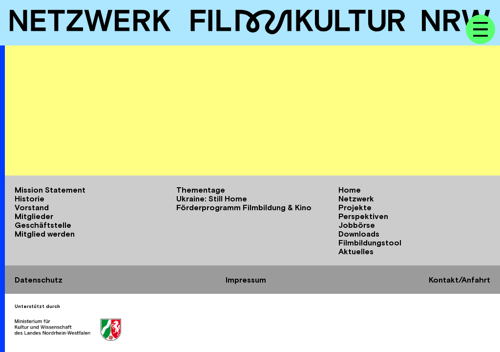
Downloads (358, 233)
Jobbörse (356, 224)
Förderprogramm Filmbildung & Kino (244, 207)
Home (349, 189)
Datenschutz (38, 279)
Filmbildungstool (369, 242)
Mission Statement (50, 189)
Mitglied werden (45, 233)
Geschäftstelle (43, 224)
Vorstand (32, 207)
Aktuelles (356, 251)
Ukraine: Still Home (211, 198)
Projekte (355, 207)
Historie (29, 198)
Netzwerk (356, 198)
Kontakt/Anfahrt (459, 279)
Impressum (246, 279)
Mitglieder (34, 216)
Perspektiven (363, 216)
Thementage (200, 189)
